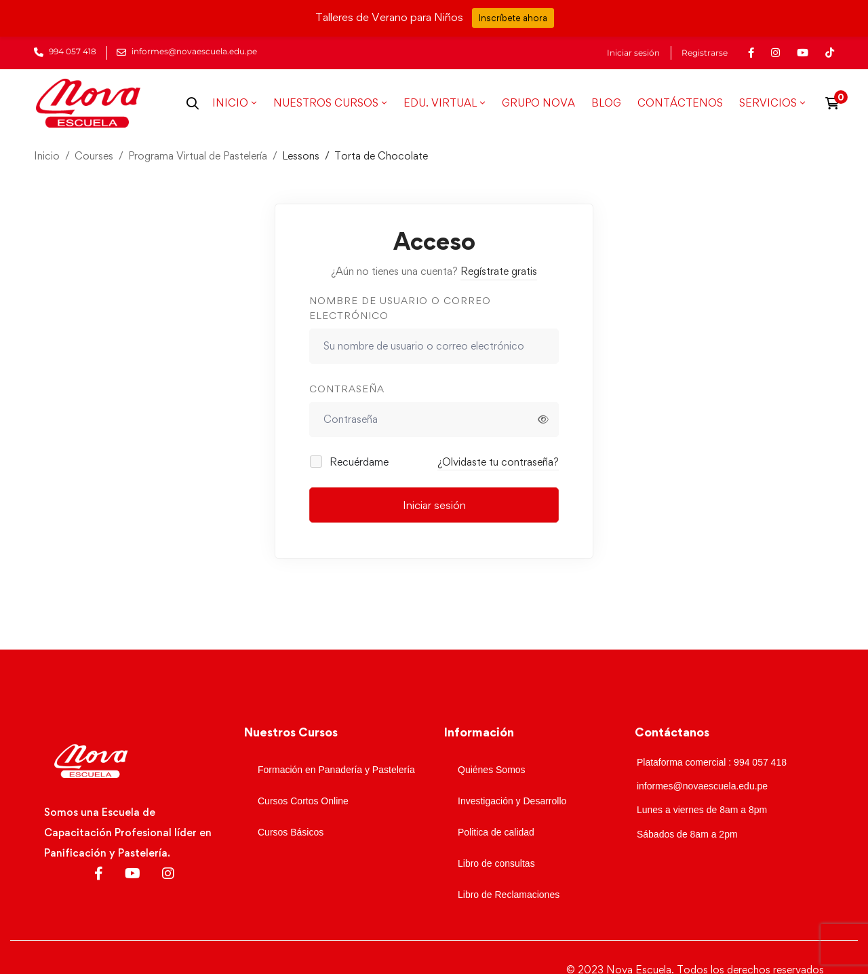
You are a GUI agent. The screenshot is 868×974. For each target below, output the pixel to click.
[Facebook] (98, 873)
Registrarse (705, 53)
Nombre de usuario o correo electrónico (400, 308)
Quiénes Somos (492, 769)
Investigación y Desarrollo (512, 800)
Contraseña (346, 388)
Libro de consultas (496, 863)
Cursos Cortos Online (303, 800)
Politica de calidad (496, 832)
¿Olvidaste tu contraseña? (498, 461)
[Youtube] (132, 873)
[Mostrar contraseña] (543, 419)
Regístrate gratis (498, 271)
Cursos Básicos (290, 832)
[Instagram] (168, 873)
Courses (94, 155)
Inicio (47, 155)
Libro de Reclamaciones (508, 894)
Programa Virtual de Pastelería (197, 155)
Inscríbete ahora (513, 17)
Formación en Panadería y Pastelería (336, 769)
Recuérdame (350, 461)
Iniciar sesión (633, 53)
